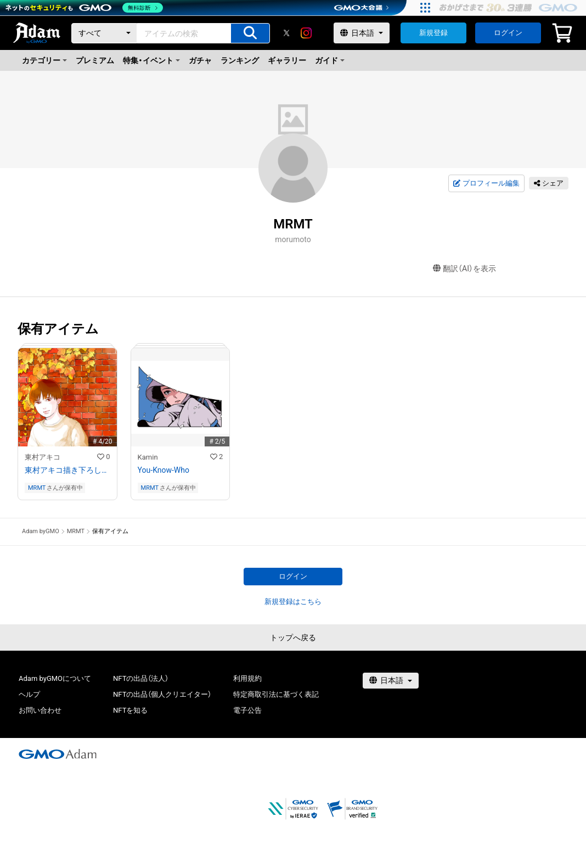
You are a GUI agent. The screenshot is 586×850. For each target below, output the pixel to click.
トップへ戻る (293, 637)
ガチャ (200, 60)
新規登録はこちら (293, 601)
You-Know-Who (163, 470)
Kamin (148, 457)
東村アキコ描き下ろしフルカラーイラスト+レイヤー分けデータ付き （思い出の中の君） (67, 470)
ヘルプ (29, 694)
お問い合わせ (40, 710)
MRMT (37, 488)
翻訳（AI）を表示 (464, 269)
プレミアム (95, 60)
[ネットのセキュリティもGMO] (84, 7)
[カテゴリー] (104, 33)
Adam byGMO (40, 531)
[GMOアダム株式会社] (58, 754)
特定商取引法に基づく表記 (276, 694)
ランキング (240, 60)
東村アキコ (42, 457)
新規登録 (433, 33)
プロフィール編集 (486, 183)
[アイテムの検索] (250, 33)
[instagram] (306, 32)
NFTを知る (130, 710)
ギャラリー (287, 60)
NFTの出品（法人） (140, 678)
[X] (286, 32)
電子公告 (247, 710)
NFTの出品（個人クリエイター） (162, 694)
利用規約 (247, 678)
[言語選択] (362, 33)
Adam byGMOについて (55, 678)
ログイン (508, 33)
